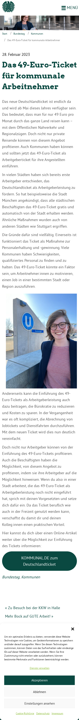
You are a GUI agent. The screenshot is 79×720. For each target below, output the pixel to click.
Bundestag (19, 33)
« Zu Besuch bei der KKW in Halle (32, 607)
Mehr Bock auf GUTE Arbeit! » (29, 616)
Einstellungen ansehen (39, 703)
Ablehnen (39, 692)
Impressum (57, 713)
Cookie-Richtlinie (25, 713)
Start (4, 33)
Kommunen (37, 33)
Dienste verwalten (40, 668)
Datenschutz (43, 713)
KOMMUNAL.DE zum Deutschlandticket (39, 561)
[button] (73, 628)
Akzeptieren (39, 680)
